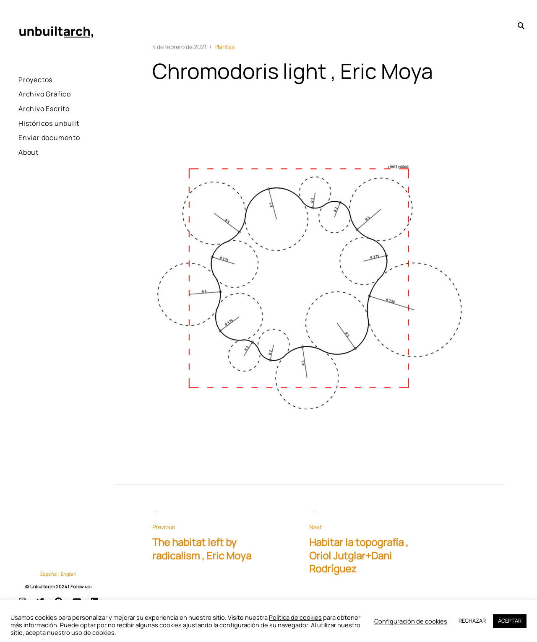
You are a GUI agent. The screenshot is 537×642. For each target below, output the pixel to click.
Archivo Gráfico (44, 94)
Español (48, 574)
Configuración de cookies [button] (410, 621)
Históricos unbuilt (35, 129)
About (28, 174)
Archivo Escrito (44, 108)
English (68, 574)
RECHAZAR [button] (472, 620)
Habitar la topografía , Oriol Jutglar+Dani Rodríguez (368, 541)
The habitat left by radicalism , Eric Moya (211, 534)
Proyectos (35, 79)
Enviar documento (37, 154)
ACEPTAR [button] (509, 620)
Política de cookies (295, 617)
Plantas (224, 47)
